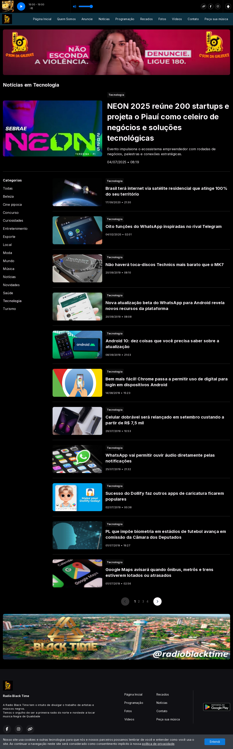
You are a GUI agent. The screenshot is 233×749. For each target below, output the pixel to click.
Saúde (8, 293)
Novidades (11, 285)
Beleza (8, 196)
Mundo (8, 261)
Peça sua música (216, 19)
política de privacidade (158, 743)
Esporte (9, 237)
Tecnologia (12, 301)
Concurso (11, 213)
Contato (193, 19)
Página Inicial (42, 19)
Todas (8, 188)
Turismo (9, 309)
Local (7, 245)
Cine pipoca (12, 205)
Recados (146, 19)
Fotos (162, 19)
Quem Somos (66, 19)
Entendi (215, 741)
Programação (124, 19)
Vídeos (177, 19)
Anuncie (87, 19)
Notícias (104, 19)
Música (8, 269)
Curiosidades (13, 221)
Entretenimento (15, 229)
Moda (7, 253)
